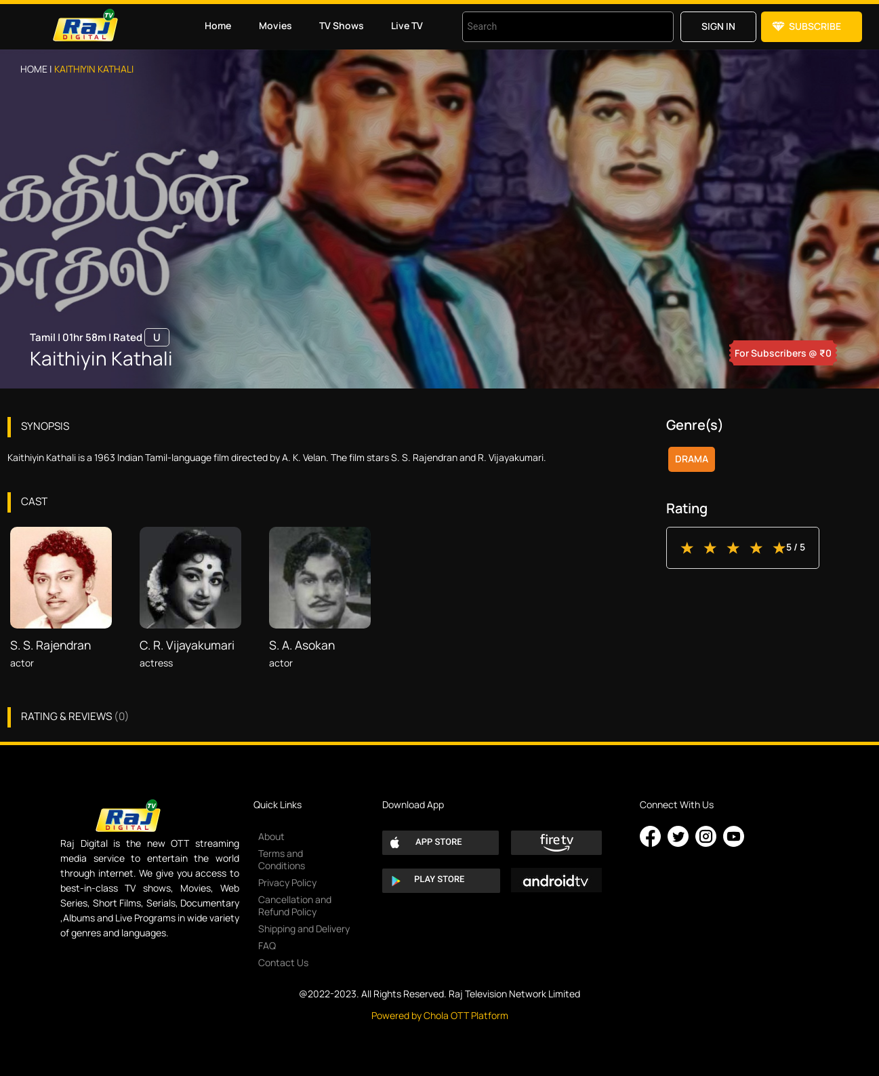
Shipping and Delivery (304, 928)
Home (218, 25)
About (271, 836)
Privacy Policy (287, 882)
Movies (275, 25)
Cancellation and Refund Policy (294, 905)
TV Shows (341, 25)
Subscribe (815, 26)
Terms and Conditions (281, 859)
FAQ (267, 945)
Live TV (407, 25)
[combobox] (551, 26)
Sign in (718, 26)
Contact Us (283, 962)
